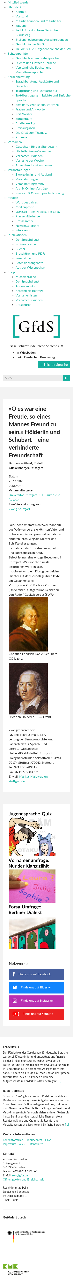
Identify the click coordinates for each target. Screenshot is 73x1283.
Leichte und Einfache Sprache (36, 63)
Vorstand (22, 16)
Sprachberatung (19, 76)
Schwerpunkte (18, 53)
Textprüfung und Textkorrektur (36, 90)
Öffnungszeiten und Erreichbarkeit (23, 1179)
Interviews (23, 230)
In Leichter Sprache (54, 365)
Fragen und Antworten (31, 109)
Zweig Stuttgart (19, 509)
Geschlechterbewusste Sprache (37, 58)
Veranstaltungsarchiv (30, 183)
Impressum (9, 1144)
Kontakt (21, 11)
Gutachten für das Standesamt (36, 146)
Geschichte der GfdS (30, 44)
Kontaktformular (13, 1140)
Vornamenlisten (26, 295)
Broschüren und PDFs (30, 253)
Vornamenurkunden (29, 156)
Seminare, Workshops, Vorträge (37, 104)
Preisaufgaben (25, 128)
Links (48, 1140)
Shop (11, 272)
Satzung (21, 25)
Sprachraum (24, 118)
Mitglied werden (19, 2)
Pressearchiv (24, 221)
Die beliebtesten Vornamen (34, 151)
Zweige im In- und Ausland (34, 174)
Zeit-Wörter (24, 114)
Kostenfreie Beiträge (29, 290)
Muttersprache (26, 244)
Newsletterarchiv (27, 225)
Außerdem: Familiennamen (34, 165)
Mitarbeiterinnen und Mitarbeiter (38, 21)
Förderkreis (11, 1047)
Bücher (20, 249)
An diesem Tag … (27, 123)
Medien (13, 197)
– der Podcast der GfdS (38, 211)
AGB (22, 1144)
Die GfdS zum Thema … (31, 132)
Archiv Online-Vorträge (31, 188)
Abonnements (25, 286)
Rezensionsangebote (29, 263)
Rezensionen (24, 258)
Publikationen (17, 235)
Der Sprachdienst (27, 239)
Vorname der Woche (30, 160)
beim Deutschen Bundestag (36, 357)
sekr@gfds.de (20, 1175)
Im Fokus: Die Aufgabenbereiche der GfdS (44, 49)
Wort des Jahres (27, 202)
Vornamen (15, 142)
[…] (59, 1081)
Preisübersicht (34, 1140)
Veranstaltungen (19, 169)
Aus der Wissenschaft (30, 267)
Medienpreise (25, 207)
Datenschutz (35, 1144)
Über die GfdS (17, 7)
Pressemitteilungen (28, 216)
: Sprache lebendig (40, 193)
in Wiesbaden (26, 352)
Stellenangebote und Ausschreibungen (42, 39)
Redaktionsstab (13, 1090)
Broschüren (23, 304)
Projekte (21, 137)
